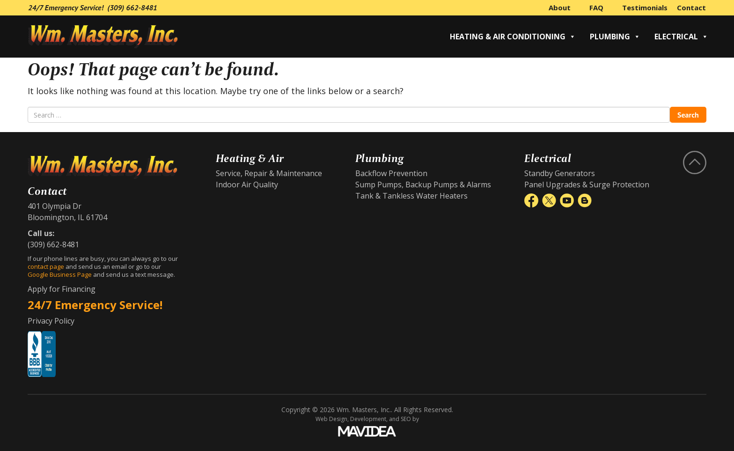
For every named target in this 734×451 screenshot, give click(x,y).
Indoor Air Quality (247, 184)
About (560, 7)
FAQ (596, 7)
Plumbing (615, 36)
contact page (46, 266)
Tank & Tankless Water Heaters (411, 196)
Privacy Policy (51, 321)
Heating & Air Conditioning (513, 36)
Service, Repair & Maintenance (269, 173)
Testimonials (645, 7)
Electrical (681, 36)
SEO (406, 419)
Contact (691, 7)
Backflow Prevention (391, 173)
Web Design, (332, 419)
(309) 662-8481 (132, 7)
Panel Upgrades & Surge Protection (586, 184)
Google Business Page (60, 274)
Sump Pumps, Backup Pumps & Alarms (423, 184)
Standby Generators (559, 173)
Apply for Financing (61, 289)
